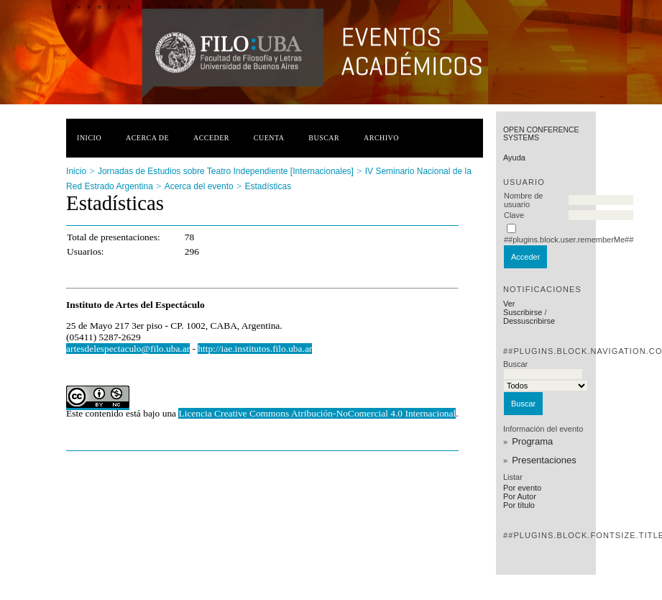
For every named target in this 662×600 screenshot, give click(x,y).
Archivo (381, 138)
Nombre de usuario (523, 200)
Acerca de (147, 138)
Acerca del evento (199, 186)
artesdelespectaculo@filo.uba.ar (128, 348)
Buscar (323, 138)
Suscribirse (522, 312)
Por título (519, 505)
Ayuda (514, 157)
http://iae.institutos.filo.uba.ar (255, 348)
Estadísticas (268, 186)
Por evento (522, 487)
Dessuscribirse (529, 321)
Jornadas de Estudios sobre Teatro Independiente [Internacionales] (226, 171)
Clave (514, 215)
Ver (509, 303)
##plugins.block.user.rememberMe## (568, 239)
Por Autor (519, 496)
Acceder (211, 138)
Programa (532, 441)
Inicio (89, 138)
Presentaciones (544, 460)
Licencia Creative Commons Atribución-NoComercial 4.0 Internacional (317, 413)
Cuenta (269, 138)
